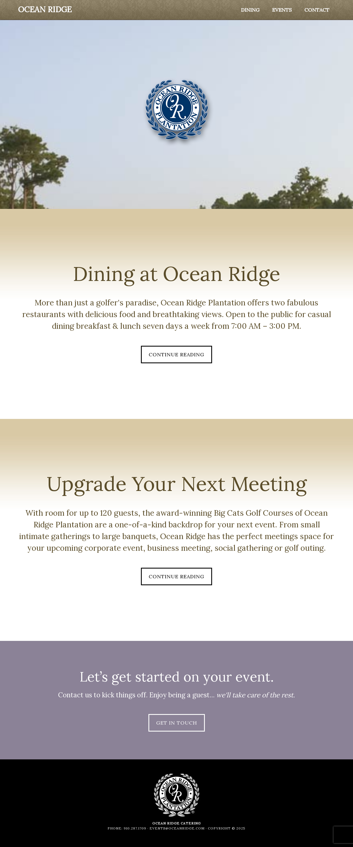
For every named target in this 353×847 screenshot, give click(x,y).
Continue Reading (176, 354)
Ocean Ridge (45, 9)
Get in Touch (176, 723)
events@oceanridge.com (177, 828)
